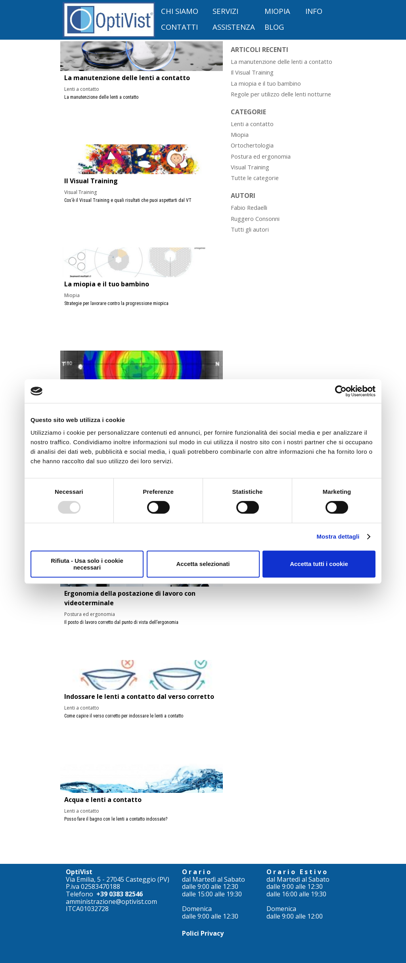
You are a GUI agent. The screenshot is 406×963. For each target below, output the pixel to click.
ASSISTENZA (234, 27)
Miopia (72, 295)
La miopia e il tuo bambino (106, 284)
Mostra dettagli (337, 536)
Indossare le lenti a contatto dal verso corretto (139, 696)
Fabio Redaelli (249, 207)
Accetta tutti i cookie (319, 563)
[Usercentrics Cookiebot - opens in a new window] (340, 391)
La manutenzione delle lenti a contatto (127, 77)
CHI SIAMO (179, 11)
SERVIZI (225, 11)
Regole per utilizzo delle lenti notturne (281, 94)
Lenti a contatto (81, 89)
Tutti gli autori (250, 229)
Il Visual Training (91, 180)
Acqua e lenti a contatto (103, 799)
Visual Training (80, 192)
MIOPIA (277, 11)
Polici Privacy (203, 933)
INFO (313, 11)
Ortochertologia (252, 145)
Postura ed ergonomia (89, 614)
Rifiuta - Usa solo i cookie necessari (87, 564)
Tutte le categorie (255, 178)
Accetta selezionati (203, 563)
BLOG (274, 27)
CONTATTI (179, 27)
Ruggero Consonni (255, 219)
